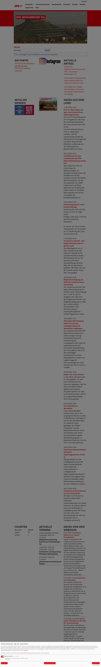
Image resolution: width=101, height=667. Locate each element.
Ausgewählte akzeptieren (49, 663)
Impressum (46, 653)
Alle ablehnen (4, 663)
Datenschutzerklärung (25, 653)
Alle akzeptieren (95, 663)
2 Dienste (7, 659)
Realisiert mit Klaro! (96, 665)
